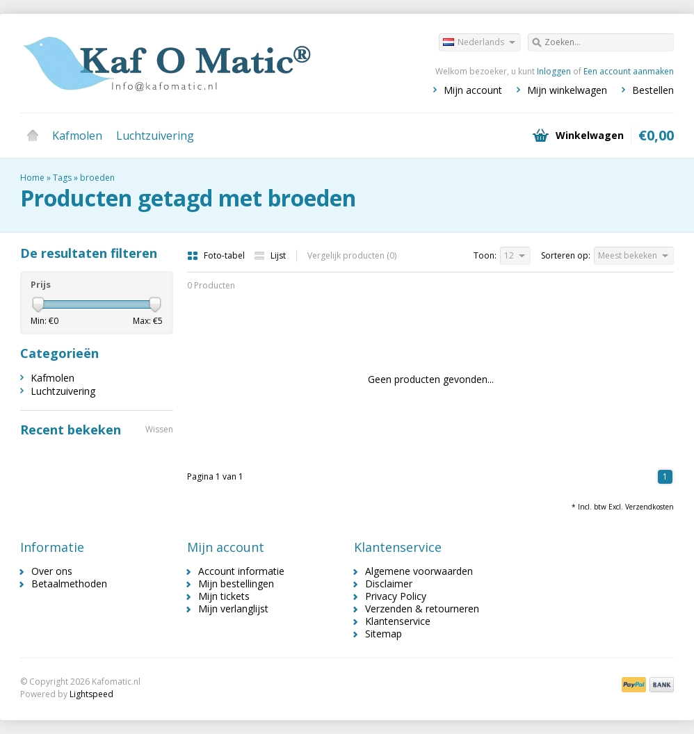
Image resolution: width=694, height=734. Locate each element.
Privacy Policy (395, 596)
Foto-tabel (217, 255)
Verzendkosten (649, 507)
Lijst (270, 255)
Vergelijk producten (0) (351, 255)
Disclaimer (388, 583)
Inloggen (554, 71)
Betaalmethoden (69, 583)
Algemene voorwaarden (419, 571)
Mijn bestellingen (236, 583)
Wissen (159, 429)
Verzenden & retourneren (422, 608)
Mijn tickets (224, 596)
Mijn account (473, 90)
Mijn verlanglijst (233, 608)
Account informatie (241, 571)
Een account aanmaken (628, 71)
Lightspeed (91, 694)
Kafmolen (77, 135)
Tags (62, 178)
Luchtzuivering (155, 135)
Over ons (51, 571)
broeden (97, 178)
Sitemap (383, 633)
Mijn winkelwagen (567, 90)
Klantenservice (397, 621)
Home (32, 135)
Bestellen (653, 90)
